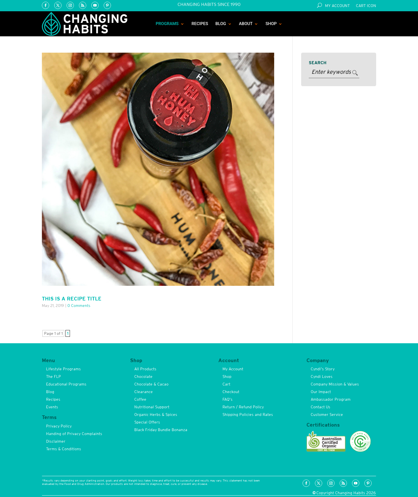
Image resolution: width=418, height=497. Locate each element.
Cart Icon (366, 6)
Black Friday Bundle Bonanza (160, 429)
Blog (220, 23)
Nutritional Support (151, 407)
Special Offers (147, 422)
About (246, 23)
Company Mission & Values (335, 384)
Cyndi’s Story (323, 369)
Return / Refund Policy (243, 407)
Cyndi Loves (322, 376)
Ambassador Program (331, 399)
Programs (167, 23)
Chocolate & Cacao (151, 384)
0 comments (78, 305)
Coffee (140, 399)
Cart (226, 384)
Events (52, 407)
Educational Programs (66, 384)
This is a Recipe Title (71, 299)
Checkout (230, 391)
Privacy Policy (59, 426)
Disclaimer (55, 441)
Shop (271, 23)
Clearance (143, 391)
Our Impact (321, 391)
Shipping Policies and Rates (247, 414)
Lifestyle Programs (63, 369)
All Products (145, 369)
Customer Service (327, 414)
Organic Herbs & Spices (155, 414)
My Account (337, 6)
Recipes (200, 23)
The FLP (53, 376)
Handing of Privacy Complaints (74, 433)
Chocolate (143, 376)
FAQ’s (227, 399)
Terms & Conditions (63, 449)
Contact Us (320, 407)
